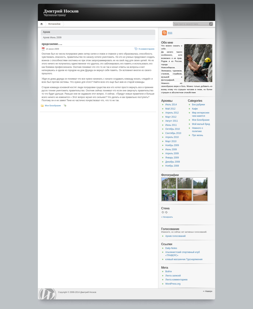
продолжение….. (52, 43)
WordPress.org (172, 283)
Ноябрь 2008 (172, 165)
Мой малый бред (201, 124)
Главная (42, 24)
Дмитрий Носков (61, 11)
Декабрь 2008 (172, 161)
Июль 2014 (171, 104)
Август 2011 (171, 121)
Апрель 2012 (172, 112)
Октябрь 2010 (172, 129)
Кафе (195, 108)
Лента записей (173, 275)
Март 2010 (170, 141)
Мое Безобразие (53, 105)
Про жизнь (197, 135)
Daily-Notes (171, 248)
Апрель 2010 (172, 137)
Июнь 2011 (171, 125)
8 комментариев (146, 49)
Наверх (208, 291)
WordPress (47, 294)
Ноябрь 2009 (172, 145)
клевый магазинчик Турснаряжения (183, 259)
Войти (168, 271)
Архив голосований (175, 236)
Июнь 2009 (171, 149)
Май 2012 (170, 108)
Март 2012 (170, 117)
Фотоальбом (54, 24)
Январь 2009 (172, 157)
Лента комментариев (176, 279)
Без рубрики (198, 104)
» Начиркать (167, 217)
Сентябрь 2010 (173, 133)
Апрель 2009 (172, 153)
